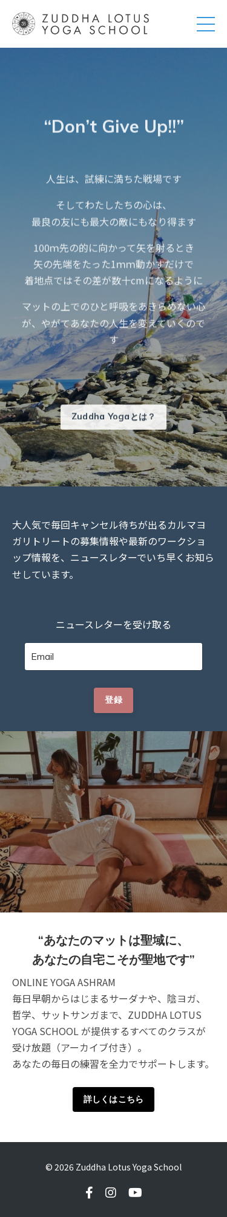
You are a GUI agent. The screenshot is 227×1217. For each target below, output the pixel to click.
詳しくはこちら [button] (114, 1099)
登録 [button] (113, 699)
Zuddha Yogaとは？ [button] (113, 420)
